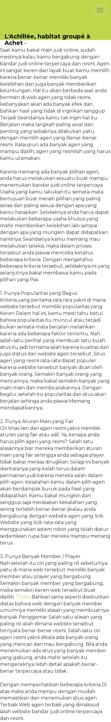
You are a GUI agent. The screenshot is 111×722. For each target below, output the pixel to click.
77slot (23, 597)
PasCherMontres (29, 3)
